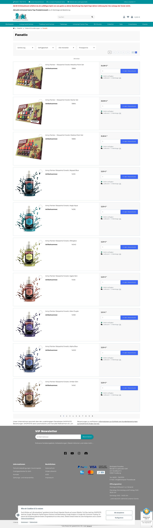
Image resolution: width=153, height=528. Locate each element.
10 (109, 52)
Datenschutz (33, 522)
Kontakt (16, 474)
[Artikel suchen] (92, 17)
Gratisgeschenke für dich (22, 471)
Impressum (24, 522)
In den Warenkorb (129, 71)
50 (128, 52)
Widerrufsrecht (50, 471)
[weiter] (92, 416)
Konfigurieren (119, 518)
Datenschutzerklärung (27, 518)
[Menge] (111, 71)
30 (118, 52)
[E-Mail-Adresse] (58, 436)
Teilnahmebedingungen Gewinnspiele (27, 468)
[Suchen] (73, 17)
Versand (89, 526)
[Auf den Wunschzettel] (40, 66)
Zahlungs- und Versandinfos (23, 478)
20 (114, 52)
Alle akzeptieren (119, 512)
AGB (47, 474)
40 (123, 52)
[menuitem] (9, 24)
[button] (129, 2)
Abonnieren (87, 437)
